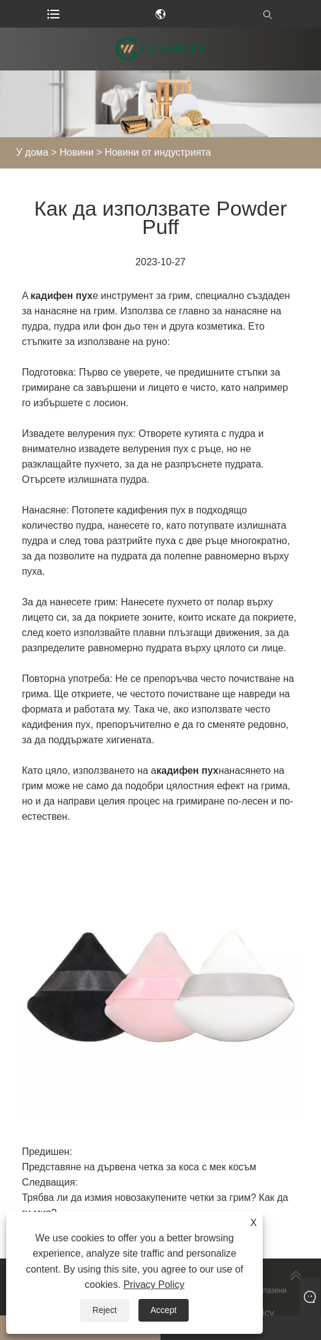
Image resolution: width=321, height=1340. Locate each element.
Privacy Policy (153, 1284)
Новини (76, 152)
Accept (164, 1310)
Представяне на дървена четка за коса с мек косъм (139, 1167)
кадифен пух (62, 295)
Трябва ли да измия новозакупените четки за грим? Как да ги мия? (155, 1205)
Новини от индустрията (158, 152)
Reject (105, 1310)
